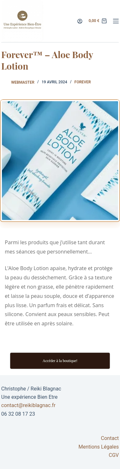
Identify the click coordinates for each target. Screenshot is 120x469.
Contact (110, 438)
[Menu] (116, 21)
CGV (114, 455)
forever (83, 82)
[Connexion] (79, 21)
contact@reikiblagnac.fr (28, 405)
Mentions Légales (98, 447)
